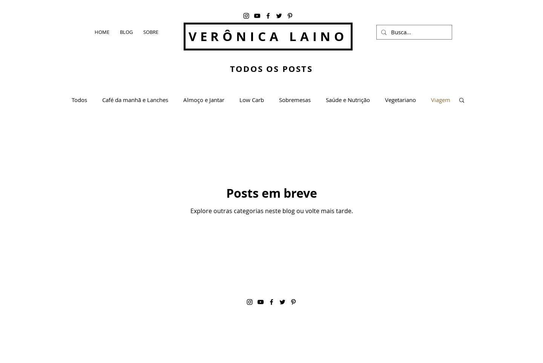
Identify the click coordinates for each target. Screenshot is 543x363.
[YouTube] (257, 16)
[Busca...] (413, 32)
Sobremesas (295, 100)
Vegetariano (400, 100)
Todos (79, 100)
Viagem (440, 100)
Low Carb (251, 100)
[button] (461, 101)
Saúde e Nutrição (348, 100)
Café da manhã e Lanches (135, 100)
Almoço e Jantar (203, 100)
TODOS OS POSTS (271, 69)
